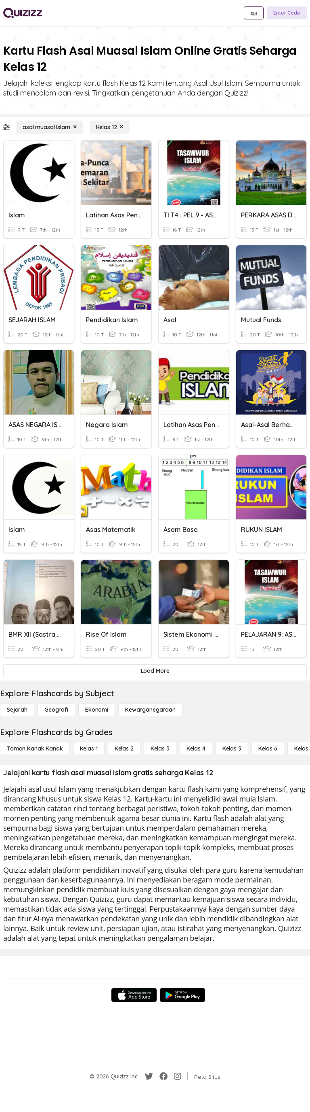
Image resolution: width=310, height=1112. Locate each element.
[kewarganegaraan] (150, 709)
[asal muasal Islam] (49, 127)
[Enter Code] (287, 12)
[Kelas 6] (267, 748)
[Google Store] (182, 995)
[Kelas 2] (124, 748)
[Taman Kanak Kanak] (35, 748)
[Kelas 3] (160, 748)
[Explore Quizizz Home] (22, 13)
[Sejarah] (17, 709)
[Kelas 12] (110, 127)
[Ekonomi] (96, 709)
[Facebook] (163, 1076)
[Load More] (155, 670)
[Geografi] (56, 709)
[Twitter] (149, 1076)
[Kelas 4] (196, 748)
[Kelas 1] (89, 748)
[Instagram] (177, 1076)
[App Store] (134, 995)
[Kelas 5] (232, 748)
